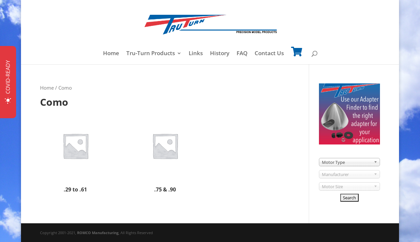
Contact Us (269, 54)
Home (111, 54)
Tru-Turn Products (150, 54)
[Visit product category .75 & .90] (165, 152)
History (219, 54)
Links (196, 54)
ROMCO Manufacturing (97, 232)
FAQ (242, 54)
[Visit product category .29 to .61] (75, 152)
